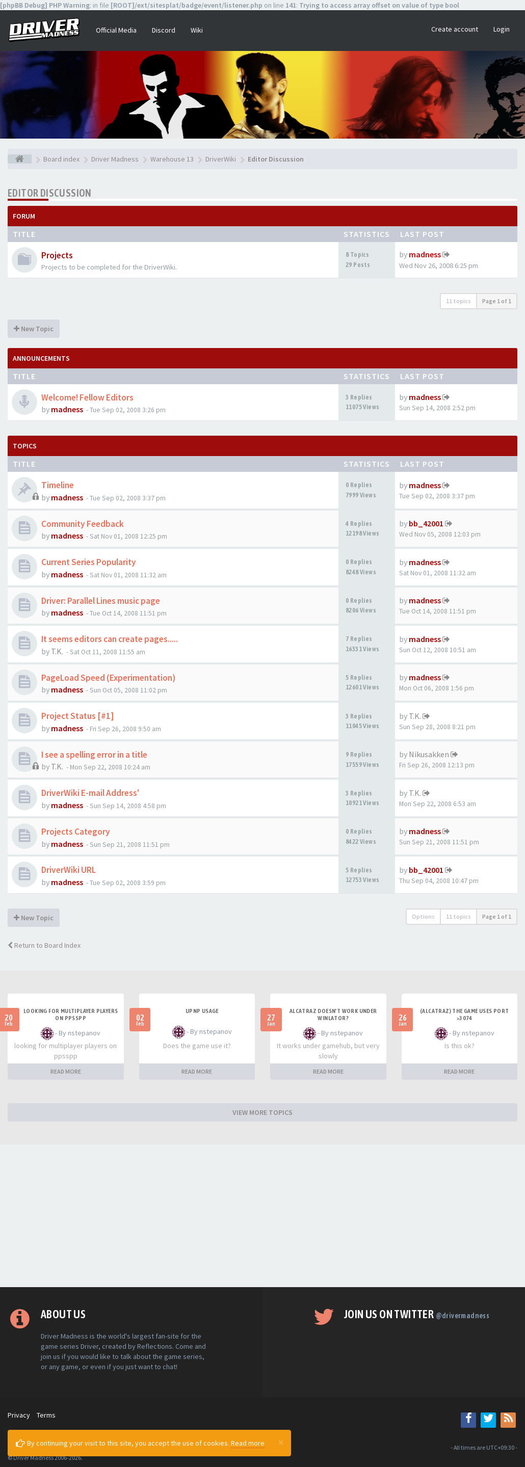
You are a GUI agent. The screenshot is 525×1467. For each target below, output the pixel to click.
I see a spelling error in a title (94, 754)
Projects (57, 255)
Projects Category (75, 831)
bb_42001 (426, 523)
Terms (46, 1415)
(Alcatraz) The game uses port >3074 (464, 1014)
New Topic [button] (34, 328)
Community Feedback (82, 523)
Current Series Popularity (88, 562)
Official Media (116, 30)
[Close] (280, 1442)
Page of (496, 301)
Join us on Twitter (416, 1314)
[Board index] (20, 159)
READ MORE (65, 1071)
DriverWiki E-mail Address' (90, 792)
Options (423, 916)
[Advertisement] (262, 1215)
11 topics (458, 301)
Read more (248, 1443)
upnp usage (202, 1011)
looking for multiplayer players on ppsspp (70, 1014)
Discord (163, 30)
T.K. (57, 651)
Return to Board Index (44, 945)
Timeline (57, 485)
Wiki (197, 30)
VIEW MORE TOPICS (262, 1112)
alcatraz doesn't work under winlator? (333, 1014)
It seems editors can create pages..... (109, 639)
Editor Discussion (50, 193)
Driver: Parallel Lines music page (100, 600)
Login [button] (501, 29)
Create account (454, 29)
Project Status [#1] (77, 716)
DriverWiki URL (68, 869)
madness (425, 254)
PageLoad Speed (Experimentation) (108, 677)
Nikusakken (429, 754)
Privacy (19, 1415)
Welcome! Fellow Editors (87, 397)
